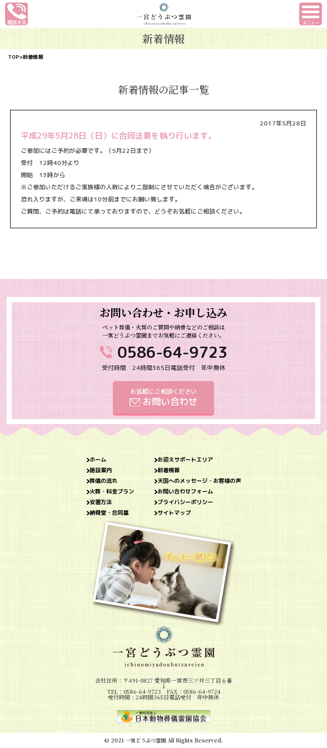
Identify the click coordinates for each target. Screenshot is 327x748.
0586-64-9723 (172, 352)
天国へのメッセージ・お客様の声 (199, 481)
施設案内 (101, 470)
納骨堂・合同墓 (109, 513)
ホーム (98, 460)
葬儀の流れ (103, 481)
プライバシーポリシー (185, 502)
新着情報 (168, 470)
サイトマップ (174, 513)
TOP (13, 56)
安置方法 (101, 502)
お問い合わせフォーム (185, 491)
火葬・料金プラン (112, 491)
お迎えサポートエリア (185, 460)
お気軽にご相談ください (163, 397)
